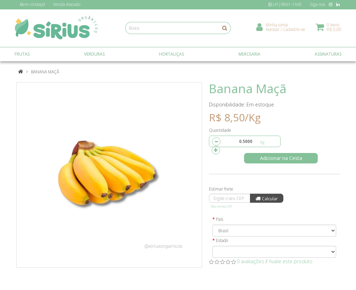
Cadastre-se (294, 30)
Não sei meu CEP (221, 206)
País (219, 219)
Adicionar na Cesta (282, 158)
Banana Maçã (45, 72)
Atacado (66, 4)
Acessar (273, 30)
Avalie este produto (291, 261)
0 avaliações (250, 261)
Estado (222, 240)
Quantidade (220, 130)
